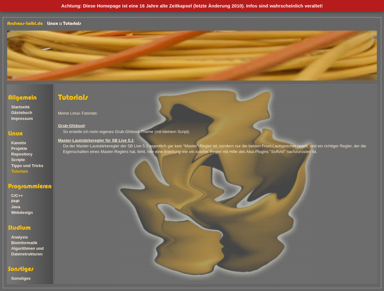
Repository (21, 154)
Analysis (19, 237)
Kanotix (18, 143)
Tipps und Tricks (27, 165)
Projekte (19, 148)
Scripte (18, 159)
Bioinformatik (24, 242)
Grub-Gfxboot (71, 125)
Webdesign (22, 212)
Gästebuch (21, 112)
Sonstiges (21, 278)
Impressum (22, 118)
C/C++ (17, 195)
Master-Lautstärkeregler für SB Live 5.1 (96, 140)
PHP (15, 201)
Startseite (20, 107)
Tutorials (19, 171)
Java (15, 207)
